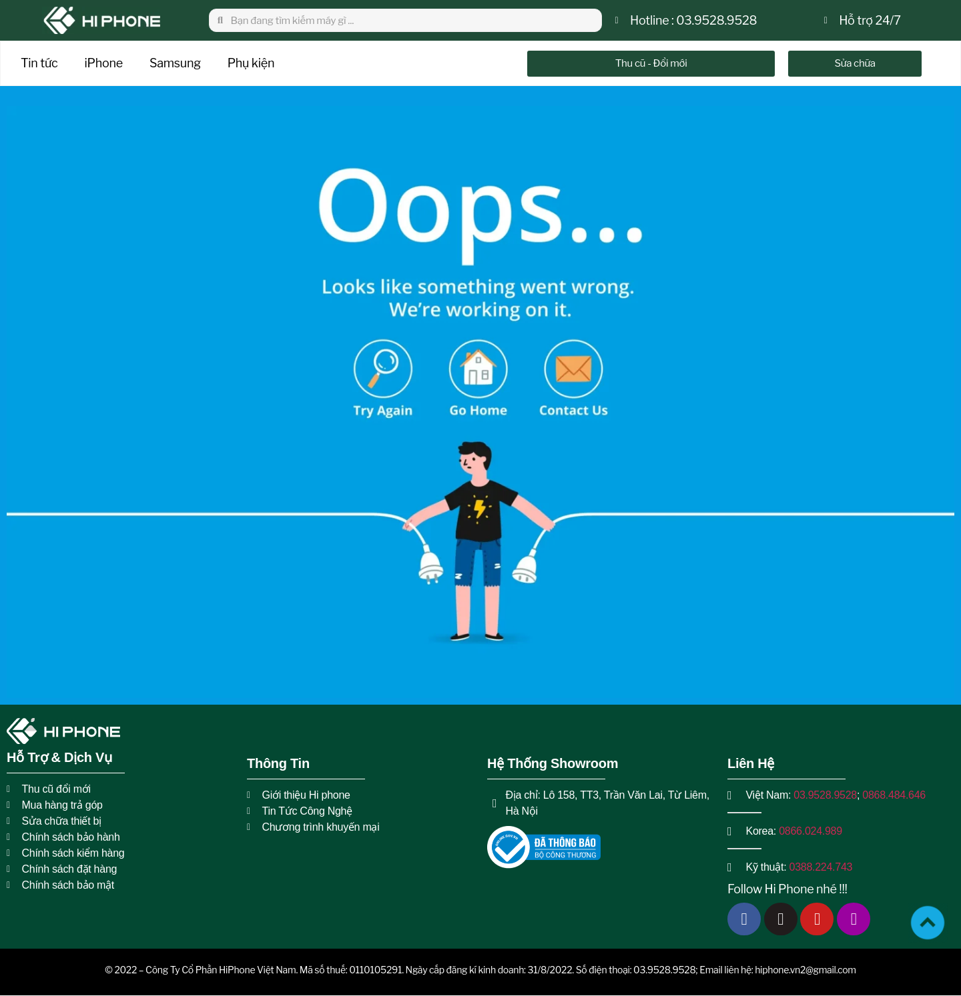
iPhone (104, 63)
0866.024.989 (810, 831)
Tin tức (39, 63)
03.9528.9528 (825, 795)
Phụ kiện (251, 63)
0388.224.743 (821, 867)
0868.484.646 (894, 795)
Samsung (175, 63)
